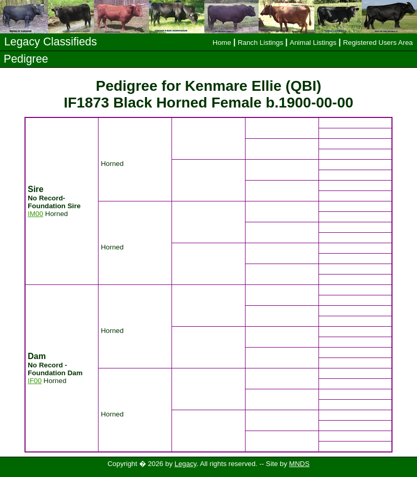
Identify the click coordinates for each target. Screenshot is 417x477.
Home (222, 42)
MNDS (299, 464)
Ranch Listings (260, 42)
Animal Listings (313, 42)
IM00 (35, 214)
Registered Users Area (378, 42)
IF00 (35, 381)
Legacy (186, 464)
